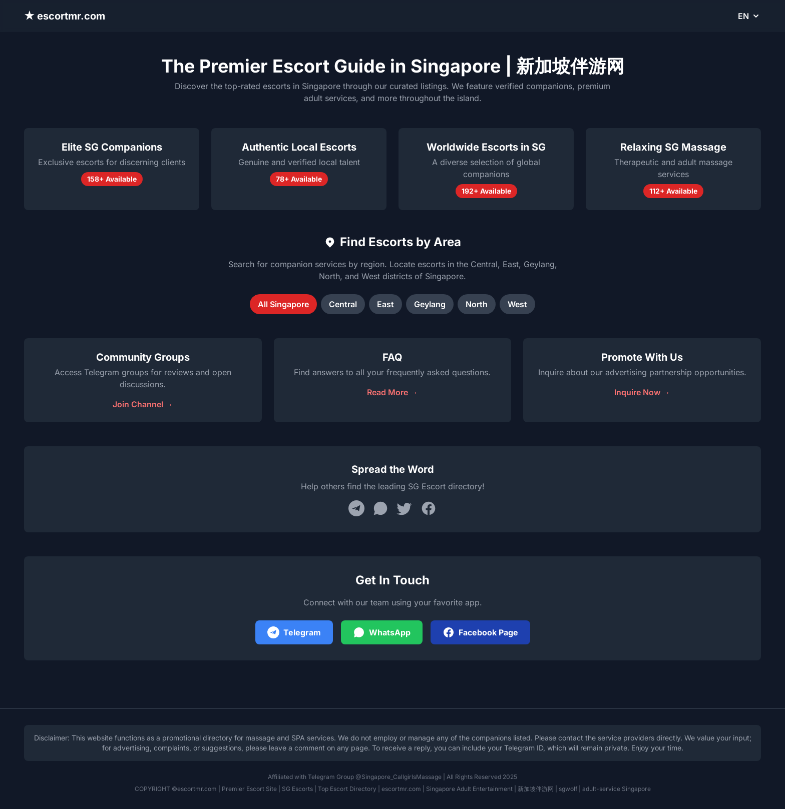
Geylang (430, 304)
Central (343, 304)
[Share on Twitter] (405, 508)
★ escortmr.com (64, 16)
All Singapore (283, 304)
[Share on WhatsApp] (380, 508)
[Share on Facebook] (429, 508)
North (477, 304)
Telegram (294, 632)
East (385, 304)
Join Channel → (143, 404)
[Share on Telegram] (356, 508)
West (517, 304)
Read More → (392, 392)
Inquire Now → (642, 392)
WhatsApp (382, 632)
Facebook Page (480, 632)
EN (749, 16)
